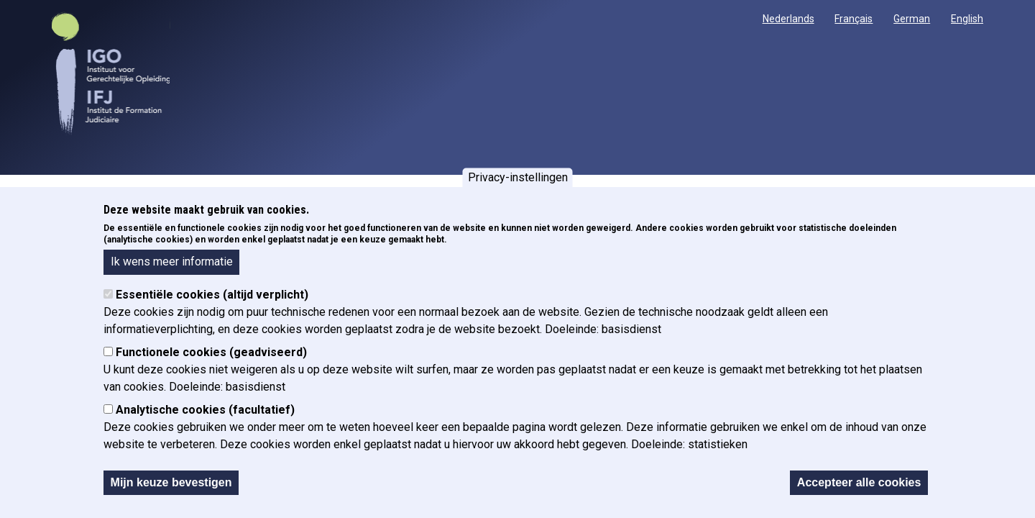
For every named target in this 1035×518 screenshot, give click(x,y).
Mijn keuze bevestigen (171, 482)
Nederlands (788, 18)
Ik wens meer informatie (172, 261)
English (967, 18)
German (911, 18)
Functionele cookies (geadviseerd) (211, 352)
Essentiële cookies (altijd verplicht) (212, 294)
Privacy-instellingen (518, 177)
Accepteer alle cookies (859, 482)
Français (853, 18)
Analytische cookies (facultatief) (205, 410)
